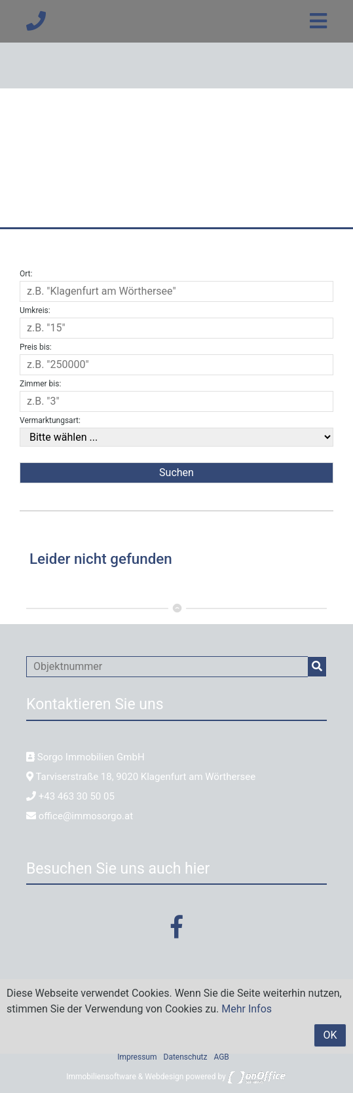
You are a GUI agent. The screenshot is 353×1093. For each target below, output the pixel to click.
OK (330, 1035)
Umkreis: (35, 310)
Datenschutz (186, 1057)
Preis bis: (36, 347)
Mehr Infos (246, 1009)
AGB (221, 1057)
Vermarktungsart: (50, 420)
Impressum (137, 1057)
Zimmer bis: (40, 383)
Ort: (26, 273)
